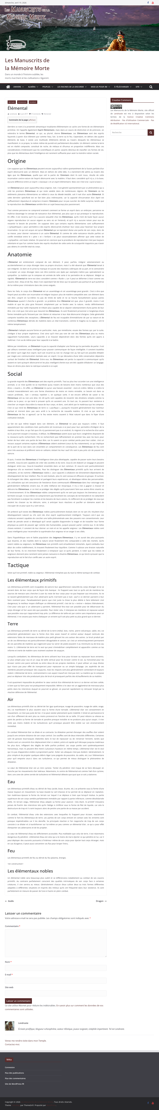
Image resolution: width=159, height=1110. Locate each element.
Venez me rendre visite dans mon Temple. (25, 1040)
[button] (22, 87)
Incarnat (33, 102)
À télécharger (121, 86)
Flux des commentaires (15, 1078)
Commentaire (12, 926)
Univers (17, 86)
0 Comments (35, 114)
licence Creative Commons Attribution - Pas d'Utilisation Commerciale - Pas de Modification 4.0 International (132, 120)
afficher (32, 120)
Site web (9, 987)
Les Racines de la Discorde (70, 86)
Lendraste (13, 114)
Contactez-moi (12, 1044)
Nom (8, 961)
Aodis (9, 901)
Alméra (31, 86)
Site (137, 86)
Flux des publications (14, 1073)
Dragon (101, 901)
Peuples (46, 86)
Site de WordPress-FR (14, 1084)
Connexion (10, 1067)
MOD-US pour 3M (99, 86)
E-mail (9, 974)
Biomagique (22, 102)
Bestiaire (12, 102)
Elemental (47, 114)
